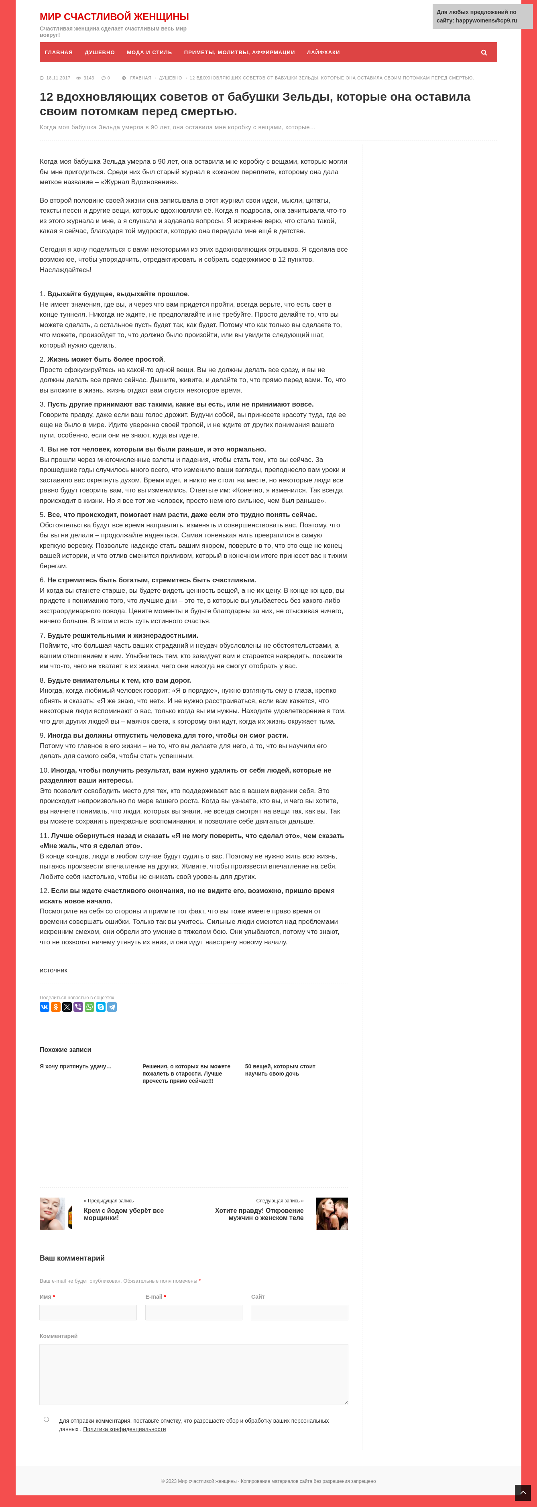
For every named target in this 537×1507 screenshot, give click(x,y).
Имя (47, 1308)
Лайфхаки (325, 64)
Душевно (100, 64)
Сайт (258, 1308)
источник (54, 982)
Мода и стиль (150, 64)
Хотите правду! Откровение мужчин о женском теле (259, 1226)
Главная (59, 64)
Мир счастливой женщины (89, 22)
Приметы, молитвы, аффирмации (240, 64)
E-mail (156, 1308)
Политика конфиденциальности (124, 1441)
